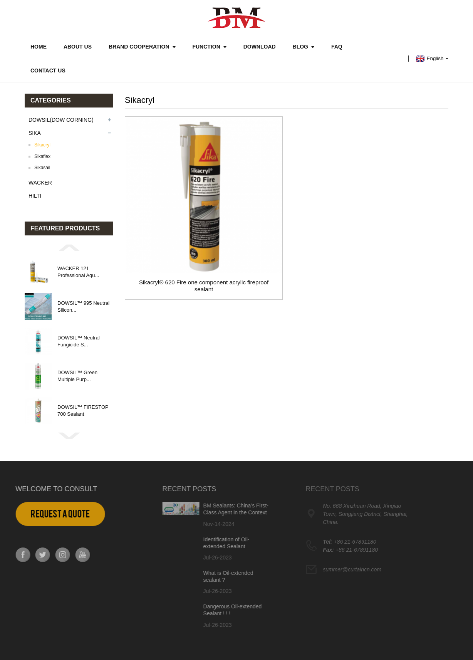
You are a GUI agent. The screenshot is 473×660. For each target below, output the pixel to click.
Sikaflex (42, 156)
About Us (78, 47)
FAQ (336, 47)
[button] (69, 247)
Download (259, 47)
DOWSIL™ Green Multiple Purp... (77, 375)
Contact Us (47, 70)
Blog (303, 47)
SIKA (35, 133)
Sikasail (42, 167)
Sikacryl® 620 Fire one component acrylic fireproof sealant (203, 285)
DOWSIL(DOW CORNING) (61, 120)
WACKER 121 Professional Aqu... (78, 271)
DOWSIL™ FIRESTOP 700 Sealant (82, 410)
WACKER (40, 183)
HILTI (35, 196)
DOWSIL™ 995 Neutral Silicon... (83, 306)
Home (38, 47)
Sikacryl (42, 145)
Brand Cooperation (142, 47)
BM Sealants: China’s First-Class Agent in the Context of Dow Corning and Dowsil (209, 512)
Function (209, 47)
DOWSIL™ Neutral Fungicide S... (78, 341)
